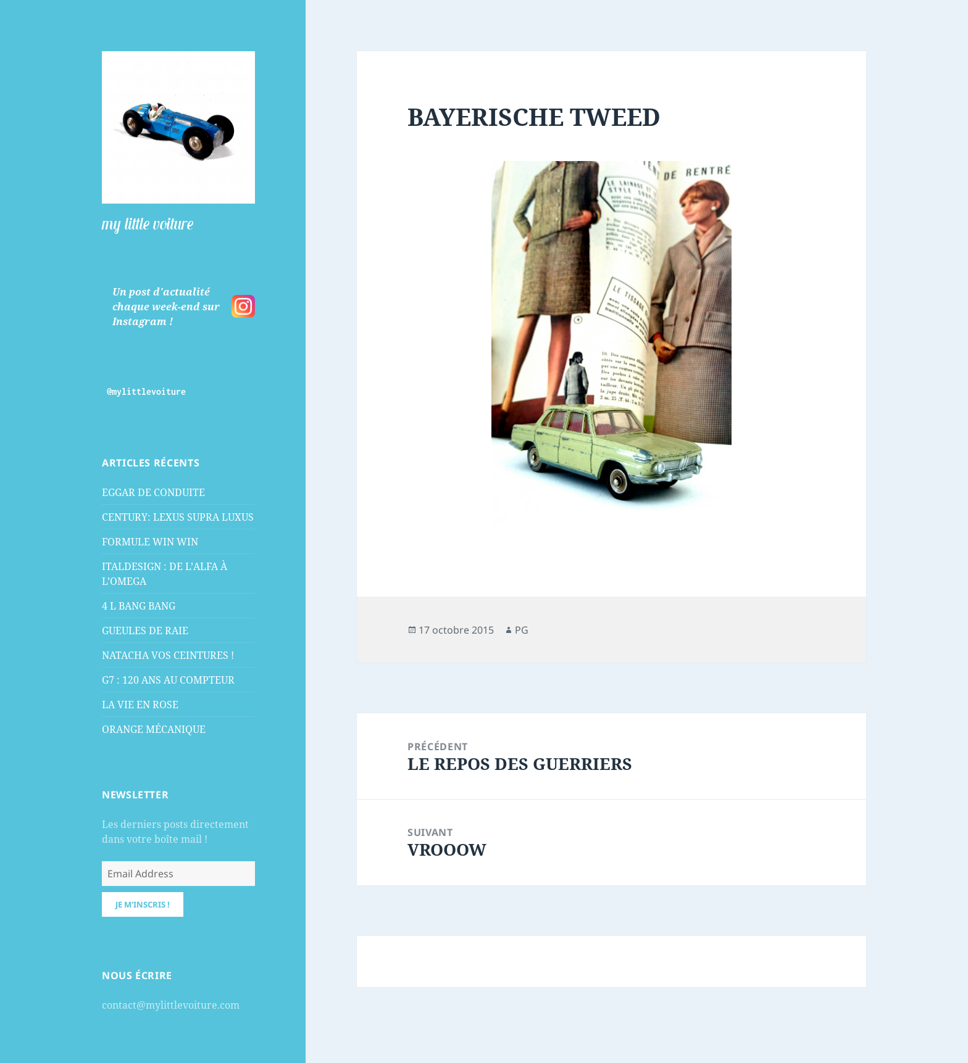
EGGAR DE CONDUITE (153, 492)
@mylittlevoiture (146, 391)
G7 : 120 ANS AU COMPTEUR (168, 680)
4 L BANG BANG (138, 606)
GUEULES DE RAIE (145, 630)
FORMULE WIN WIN (150, 541)
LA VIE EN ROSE (140, 704)
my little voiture (147, 223)
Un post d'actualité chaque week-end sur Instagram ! (166, 306)
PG (521, 630)
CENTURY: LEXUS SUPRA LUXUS (178, 517)
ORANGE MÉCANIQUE (154, 729)
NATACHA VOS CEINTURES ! (168, 655)
